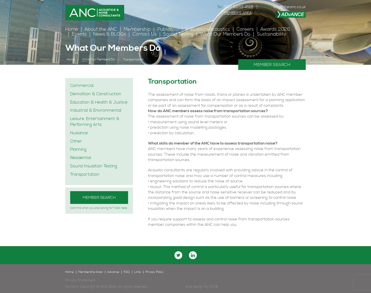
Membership (137, 29)
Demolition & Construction (95, 94)
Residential (80, 157)
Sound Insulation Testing (93, 166)
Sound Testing (178, 34)
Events (79, 34)
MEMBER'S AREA (238, 13)
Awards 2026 (275, 29)
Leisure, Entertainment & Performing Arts (94, 121)
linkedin (193, 255)
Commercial (81, 85)
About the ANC (101, 29)
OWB (213, 286)
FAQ (127, 272)
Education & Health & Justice (99, 102)
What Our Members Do (225, 34)
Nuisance (79, 133)
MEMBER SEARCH (272, 64)
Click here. (121, 208)
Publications (170, 29)
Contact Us (144, 34)
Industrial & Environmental (95, 110)
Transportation (84, 174)
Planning (78, 149)
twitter (178, 255)
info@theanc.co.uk (289, 6)
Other (76, 141)
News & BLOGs (109, 34)
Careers (245, 29)
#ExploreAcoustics (210, 29)
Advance (113, 272)
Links (137, 272)
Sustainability (271, 34)
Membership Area (90, 272)
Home (71, 29)
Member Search (99, 197)
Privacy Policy (155, 272)
